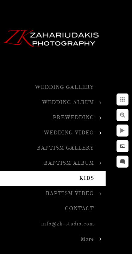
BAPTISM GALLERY (65, 148)
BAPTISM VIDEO (70, 193)
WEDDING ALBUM (68, 102)
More (87, 239)
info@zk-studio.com (67, 223)
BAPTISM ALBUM (69, 163)
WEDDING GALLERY (64, 87)
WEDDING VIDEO (69, 132)
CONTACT (79, 208)
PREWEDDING (73, 117)
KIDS (86, 178)
